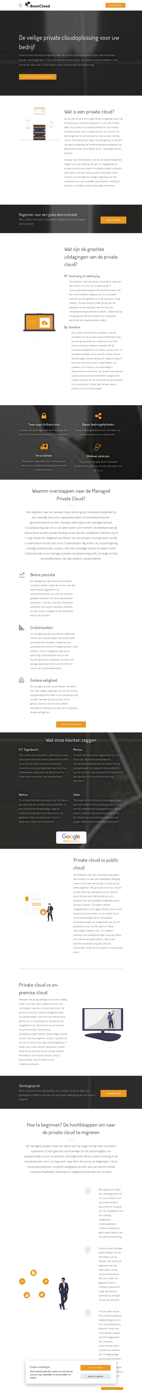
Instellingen (95, 1376)
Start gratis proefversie (38, 77)
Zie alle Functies (71, 689)
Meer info (111, 1354)
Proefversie (115, 5)
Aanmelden (113, 1057)
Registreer (113, 220)
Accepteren (96, 1368)
